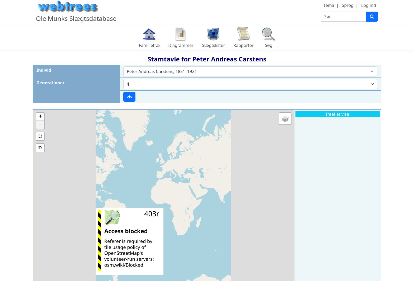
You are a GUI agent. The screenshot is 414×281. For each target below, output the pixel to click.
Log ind (368, 5)
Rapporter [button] (243, 45)
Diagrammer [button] (180, 45)
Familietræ (149, 45)
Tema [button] (328, 5)
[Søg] (372, 17)
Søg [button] (268, 45)
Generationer (50, 83)
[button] (40, 117)
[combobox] (251, 71)
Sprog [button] (348, 5)
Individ (43, 70)
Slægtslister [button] (213, 45)
